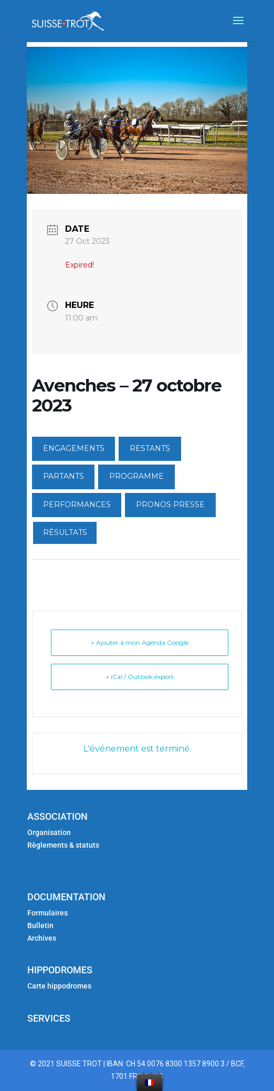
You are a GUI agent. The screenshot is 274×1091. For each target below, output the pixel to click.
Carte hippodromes (60, 986)
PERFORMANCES (77, 504)
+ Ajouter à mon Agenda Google (139, 642)
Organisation (49, 832)
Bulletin (40, 925)
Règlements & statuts (63, 845)
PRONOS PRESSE (170, 504)
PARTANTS (63, 476)
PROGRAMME (136, 476)
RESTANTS (150, 448)
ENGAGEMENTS (73, 448)
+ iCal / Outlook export (140, 677)
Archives (41, 938)
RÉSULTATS (65, 532)
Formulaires (47, 913)
